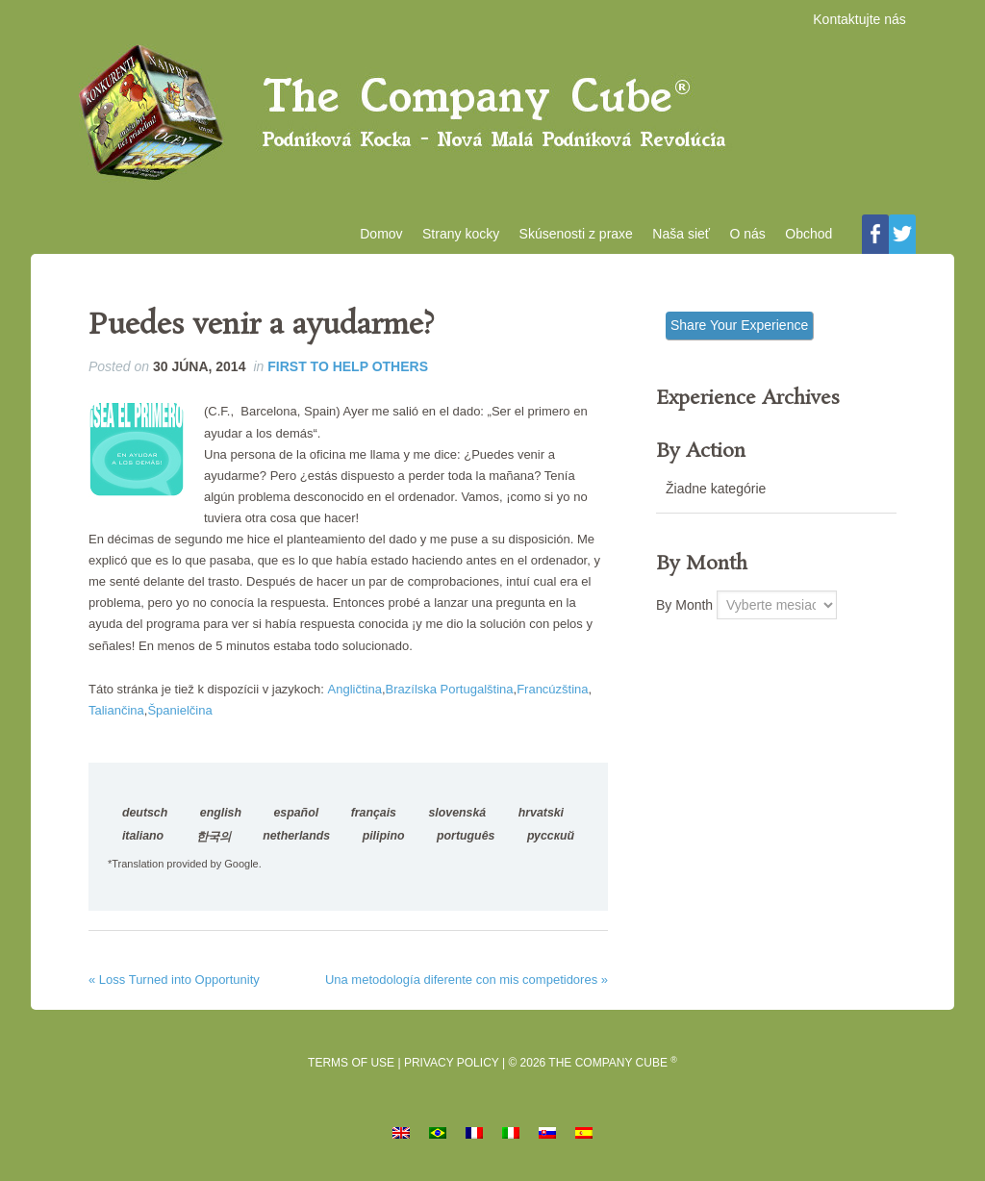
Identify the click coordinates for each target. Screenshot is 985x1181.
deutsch (144, 815)
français (373, 815)
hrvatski (541, 815)
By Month (684, 608)
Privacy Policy (451, 1066)
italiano (143, 838)
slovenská (458, 815)
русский (550, 838)
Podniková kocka (492, 116)
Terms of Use (351, 1066)
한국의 (213, 839)
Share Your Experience (739, 328)
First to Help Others (347, 369)
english (220, 815)
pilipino (384, 838)
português (465, 838)
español (295, 815)
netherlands (296, 838)
